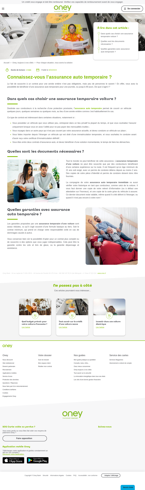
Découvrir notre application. (13, 454)
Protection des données (11, 380)
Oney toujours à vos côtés (83, 370)
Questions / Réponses (10, 383)
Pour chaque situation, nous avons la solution (55, 63)
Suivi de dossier (43, 360)
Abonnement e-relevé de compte (120, 363)
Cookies (5, 393)
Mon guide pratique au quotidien (85, 360)
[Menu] (3, 8)
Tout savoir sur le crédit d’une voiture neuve (70, 324)
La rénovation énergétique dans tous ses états (89, 376)
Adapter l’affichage (111, 475)
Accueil (6, 63)
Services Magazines (116, 360)
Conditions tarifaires (9, 389)
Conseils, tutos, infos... (81, 363)
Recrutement (7, 370)
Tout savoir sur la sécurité (82, 373)
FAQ (74, 475)
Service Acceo (7, 376)
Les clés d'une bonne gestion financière (87, 380)
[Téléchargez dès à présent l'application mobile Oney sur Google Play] (38, 460)
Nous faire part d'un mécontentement (15, 386)
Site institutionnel (8, 363)
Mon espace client (44, 363)
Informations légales (57, 475)
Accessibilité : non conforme (87, 475)
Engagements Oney (9, 396)
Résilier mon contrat (45, 366)
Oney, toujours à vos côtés (22, 63)
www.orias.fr (102, 273)
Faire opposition (24, 438)
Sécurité (45, 475)
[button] (128, 487)
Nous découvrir (8, 360)
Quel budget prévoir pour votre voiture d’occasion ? (34, 324)
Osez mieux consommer (82, 366)
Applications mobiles (9, 373)
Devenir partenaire (9, 366)
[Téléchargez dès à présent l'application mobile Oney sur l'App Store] (13, 460)
